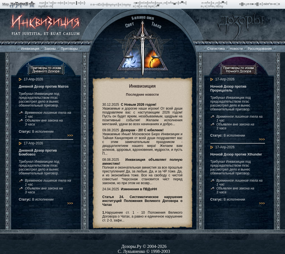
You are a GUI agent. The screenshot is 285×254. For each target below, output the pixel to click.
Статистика (216, 49)
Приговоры (69, 49)
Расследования (260, 49)
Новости (236, 49)
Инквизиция (30, 49)
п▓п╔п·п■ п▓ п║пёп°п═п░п (260, 4)
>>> (70, 135)
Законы (50, 49)
